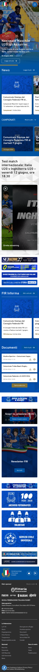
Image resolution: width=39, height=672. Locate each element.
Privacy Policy (27, 667)
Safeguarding (24, 635)
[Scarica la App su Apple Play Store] (29, 573)
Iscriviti (19, 470)
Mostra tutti (31, 584)
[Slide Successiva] (8, 36)
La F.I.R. (4, 627)
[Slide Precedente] (3, 36)
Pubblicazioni (32, 653)
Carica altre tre (19, 385)
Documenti (23, 632)
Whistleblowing (19, 669)
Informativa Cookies (8, 669)
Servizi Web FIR (25, 637)
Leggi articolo (10, 61)
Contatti (22, 640)
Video (30, 650)
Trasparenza (6, 637)
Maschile (4, 647)
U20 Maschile (6, 653)
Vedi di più (29, 347)
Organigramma (6, 632)
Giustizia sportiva (25, 629)
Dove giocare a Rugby (26, 627)
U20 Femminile (6, 655)
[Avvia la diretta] (19, 188)
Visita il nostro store (19, 419)
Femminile (5, 650)
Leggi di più (29, 70)
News (3, 658)
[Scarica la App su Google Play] (35, 573)
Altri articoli (29, 293)
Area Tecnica (6, 635)
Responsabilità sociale (9, 640)
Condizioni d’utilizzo (16, 667)
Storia (3, 629)
